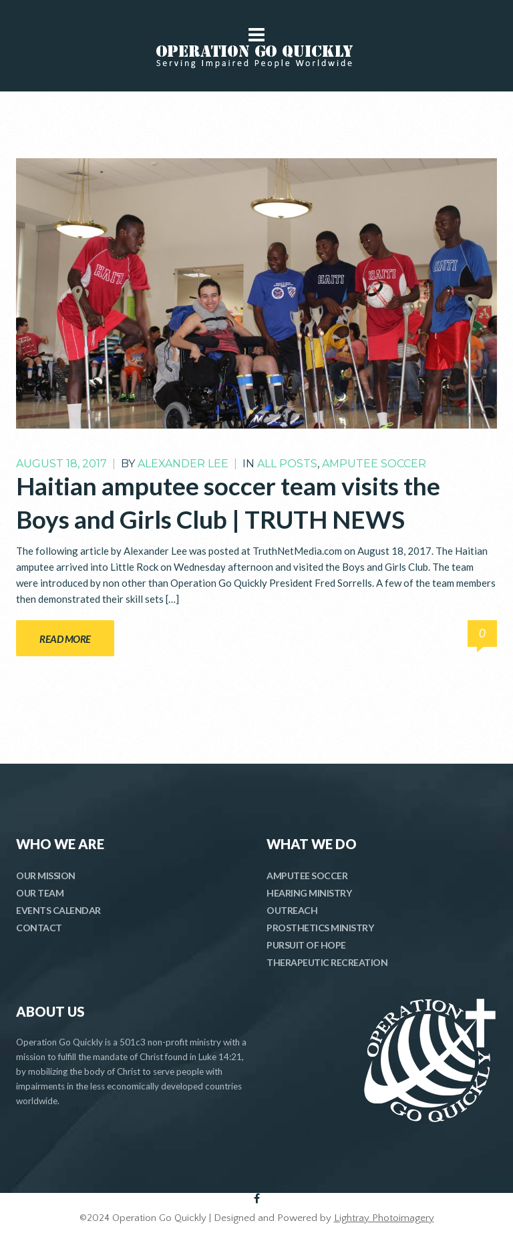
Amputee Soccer (374, 463)
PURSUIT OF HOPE (306, 945)
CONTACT (39, 927)
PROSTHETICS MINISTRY (320, 927)
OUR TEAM (39, 893)
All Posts (287, 463)
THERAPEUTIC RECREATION (327, 962)
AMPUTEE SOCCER (307, 875)
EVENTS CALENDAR (58, 910)
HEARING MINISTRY (309, 893)
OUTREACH (292, 910)
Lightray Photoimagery (384, 1218)
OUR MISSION (45, 875)
